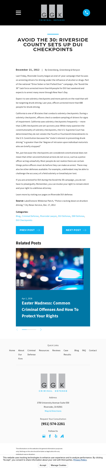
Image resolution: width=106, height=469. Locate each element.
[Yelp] (56, 436)
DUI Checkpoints (24, 220)
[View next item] (42, 329)
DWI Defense (78, 216)
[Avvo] (62, 436)
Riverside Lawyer (48, 216)
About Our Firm (21, 354)
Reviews (56, 350)
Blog (18, 216)
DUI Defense (64, 216)
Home (12, 350)
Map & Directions (53, 411)
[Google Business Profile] (43, 436)
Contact (93, 350)
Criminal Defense (30, 216)
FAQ (84, 350)
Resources (44, 350)
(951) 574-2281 (53, 423)
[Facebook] (49, 436)
